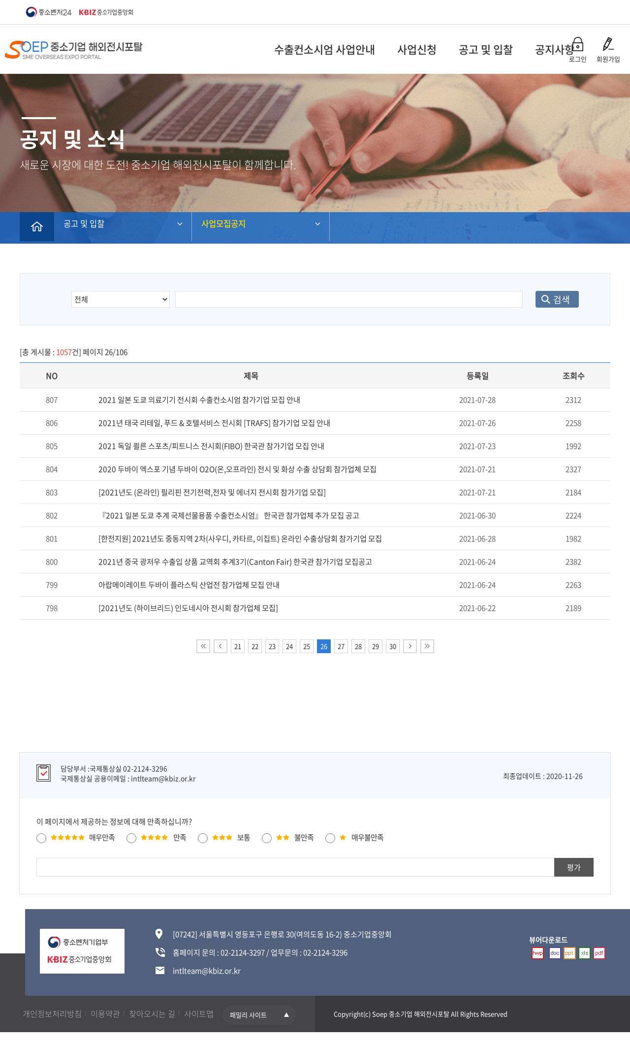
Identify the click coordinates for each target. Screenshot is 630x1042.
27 (341, 646)
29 (375, 646)
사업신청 (346, 49)
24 (289, 646)
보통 (243, 837)
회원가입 (608, 58)
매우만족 (102, 837)
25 (306, 646)
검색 (554, 299)
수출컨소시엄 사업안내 (253, 49)
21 (237, 646)
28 (358, 646)
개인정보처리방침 (55, 1014)
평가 (574, 867)
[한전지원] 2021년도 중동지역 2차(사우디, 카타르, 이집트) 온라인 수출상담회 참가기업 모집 (238, 538)
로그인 (578, 58)
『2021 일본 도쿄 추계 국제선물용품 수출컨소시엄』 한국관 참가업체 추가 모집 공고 (227, 515)
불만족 (304, 837)
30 (392, 646)
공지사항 (484, 49)
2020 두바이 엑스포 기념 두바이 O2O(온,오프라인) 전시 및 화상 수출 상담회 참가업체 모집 (236, 469)
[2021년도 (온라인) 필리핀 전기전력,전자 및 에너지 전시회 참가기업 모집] (211, 492)
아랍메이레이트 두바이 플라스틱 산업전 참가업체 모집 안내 (189, 584)
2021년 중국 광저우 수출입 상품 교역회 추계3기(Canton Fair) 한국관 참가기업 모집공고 (233, 561)
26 (323, 646)
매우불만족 (367, 837)
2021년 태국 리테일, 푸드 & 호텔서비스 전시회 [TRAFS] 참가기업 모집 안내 (213, 422)
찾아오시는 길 (165, 1014)
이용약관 (113, 1014)
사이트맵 (217, 1014)
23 (272, 646)
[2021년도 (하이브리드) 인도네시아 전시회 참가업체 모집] (187, 607)
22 (255, 646)
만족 (179, 837)
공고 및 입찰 (415, 49)
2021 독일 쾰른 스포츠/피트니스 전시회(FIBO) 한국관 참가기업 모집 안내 (210, 446)
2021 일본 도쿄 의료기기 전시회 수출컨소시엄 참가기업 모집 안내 (198, 399)
